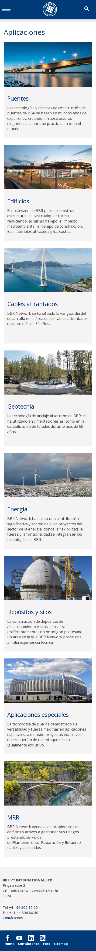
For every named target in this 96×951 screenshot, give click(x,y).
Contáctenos (13, 917)
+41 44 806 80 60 (23, 907)
